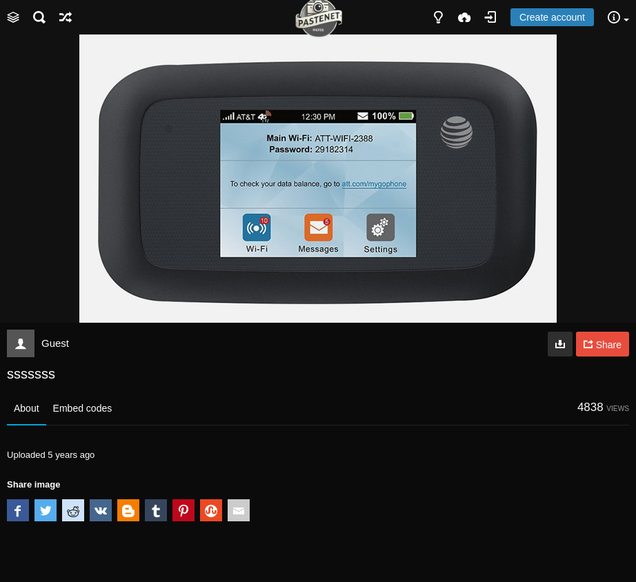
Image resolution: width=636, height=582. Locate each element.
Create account (552, 17)
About (26, 408)
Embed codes (82, 408)
